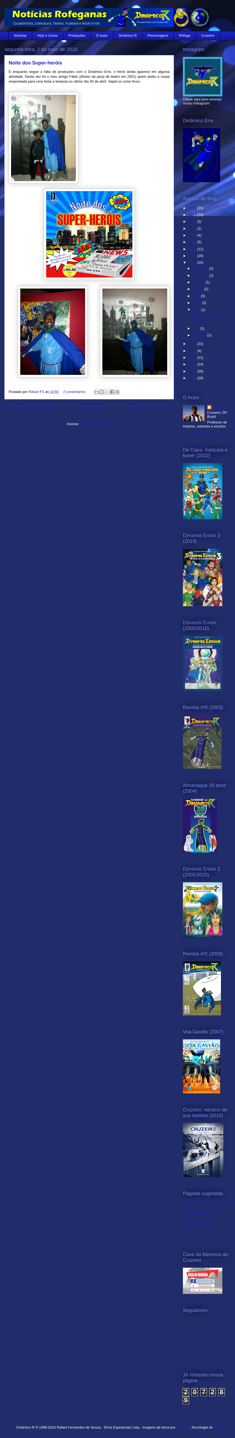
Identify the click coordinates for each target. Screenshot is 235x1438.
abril (196, 328)
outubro (199, 282)
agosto (198, 289)
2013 (192, 357)
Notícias (20, 35)
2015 (192, 344)
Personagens (157, 35)
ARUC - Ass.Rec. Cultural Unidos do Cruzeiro (203, 1213)
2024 (192, 215)
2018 (192, 249)
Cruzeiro (207, 35)
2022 (192, 221)
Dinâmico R (128, 35)
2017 (192, 256)
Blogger (220, 1427)
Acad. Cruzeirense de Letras (205, 1202)
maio (197, 310)
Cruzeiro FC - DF (196, 1235)
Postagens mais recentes (32, 406)
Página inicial (90, 406)
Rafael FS (221, 407)
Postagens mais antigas (147, 406)
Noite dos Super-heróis (35, 63)
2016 (192, 262)
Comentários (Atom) (96, 424)
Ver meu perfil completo (201, 432)
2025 (192, 208)
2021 (192, 228)
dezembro (201, 268)
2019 (192, 242)
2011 (192, 371)
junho (197, 303)
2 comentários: (75, 392)
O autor (102, 35)
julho (197, 296)
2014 (192, 351)
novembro (201, 275)
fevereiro (200, 335)
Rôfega (184, 35)
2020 (192, 235)
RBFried (182, 1427)
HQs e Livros (47, 35)
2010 (192, 378)
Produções (77, 35)
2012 (192, 364)
